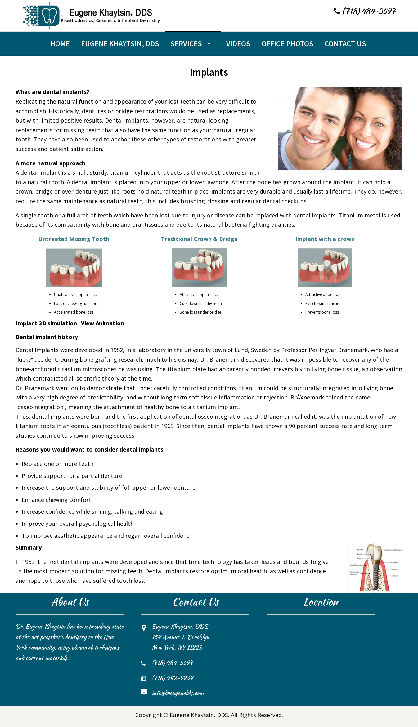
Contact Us (345, 43)
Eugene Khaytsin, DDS (120, 43)
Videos (238, 43)
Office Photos (287, 43)
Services (186, 43)
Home (60, 43)
